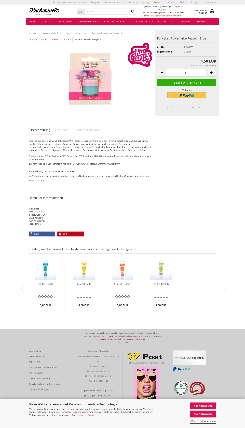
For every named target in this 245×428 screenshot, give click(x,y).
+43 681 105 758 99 (100, 381)
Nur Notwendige (203, 413)
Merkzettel (210, 2)
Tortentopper (64, 21)
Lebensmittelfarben (88, 21)
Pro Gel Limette (161, 283)
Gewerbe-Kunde (36, 356)
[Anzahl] (186, 73)
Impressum (34, 361)
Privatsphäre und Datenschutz (43, 367)
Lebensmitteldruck (114, 2)
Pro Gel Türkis (45, 283)
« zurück (45, 39)
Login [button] (195, 2)
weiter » (55, 39)
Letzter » (67, 39)
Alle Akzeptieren (203, 405)
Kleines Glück (166, 21)
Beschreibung (40, 130)
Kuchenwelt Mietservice (40, 378)
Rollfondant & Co (114, 21)
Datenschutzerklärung (83, 415)
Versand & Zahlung (139, 2)
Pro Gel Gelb (84, 283)
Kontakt (158, 2)
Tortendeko (185, 21)
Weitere (201, 21)
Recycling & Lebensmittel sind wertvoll (47, 384)
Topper (95, 2)
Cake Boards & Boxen (141, 21)
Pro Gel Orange (122, 283)
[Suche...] (81, 11)
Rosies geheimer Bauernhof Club (69, 2)
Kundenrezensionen (87, 130)
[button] (162, 73)
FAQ (183, 2)
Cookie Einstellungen (39, 389)
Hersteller (62, 130)
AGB (171, 2)
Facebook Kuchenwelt (111, 339)
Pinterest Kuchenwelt (134, 339)
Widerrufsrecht (36, 372)
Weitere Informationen (203, 421)
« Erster (34, 39)
